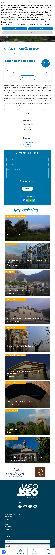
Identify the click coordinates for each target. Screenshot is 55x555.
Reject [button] (14, 28)
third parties (32, 11)
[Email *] (27, 546)
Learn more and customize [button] (27, 33)
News (6, 524)
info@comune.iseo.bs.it (27, 144)
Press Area (8, 527)
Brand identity (9, 529)
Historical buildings (10, 53)
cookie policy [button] (19, 9)
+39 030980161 (28, 142)
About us (7, 522)
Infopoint (7, 519)
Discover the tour (27, 77)
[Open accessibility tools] (4, 552)
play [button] (7, 70)
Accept (28, 181)
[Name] (27, 541)
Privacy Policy (31, 181)
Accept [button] (40, 28)
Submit (27, 189)
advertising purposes (7, 16)
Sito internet (27, 146)
